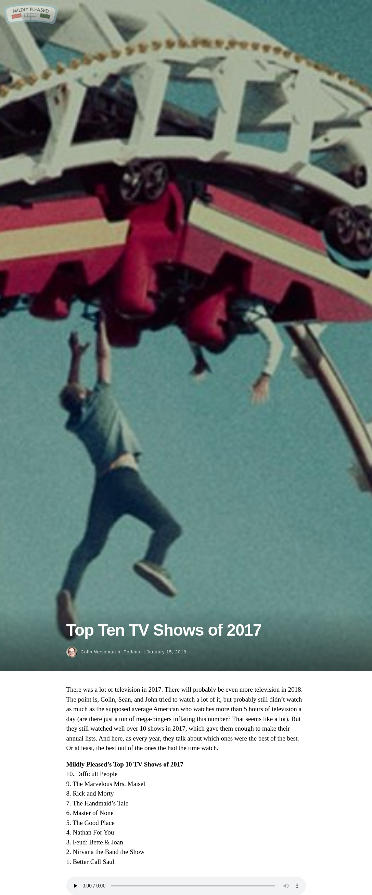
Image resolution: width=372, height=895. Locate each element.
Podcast (133, 651)
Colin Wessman (98, 651)
